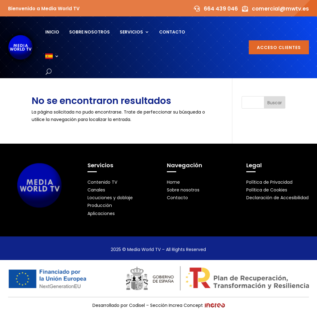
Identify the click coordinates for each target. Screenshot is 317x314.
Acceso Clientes (279, 47)
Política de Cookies (266, 190)
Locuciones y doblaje (110, 198)
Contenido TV (102, 182)
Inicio (52, 32)
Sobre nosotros (89, 32)
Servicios (131, 32)
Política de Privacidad (269, 182)
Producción (99, 205)
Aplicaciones (101, 213)
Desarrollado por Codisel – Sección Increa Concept (158, 305)
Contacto (172, 32)
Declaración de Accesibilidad (277, 198)
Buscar (274, 103)
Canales (96, 190)
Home (173, 182)
